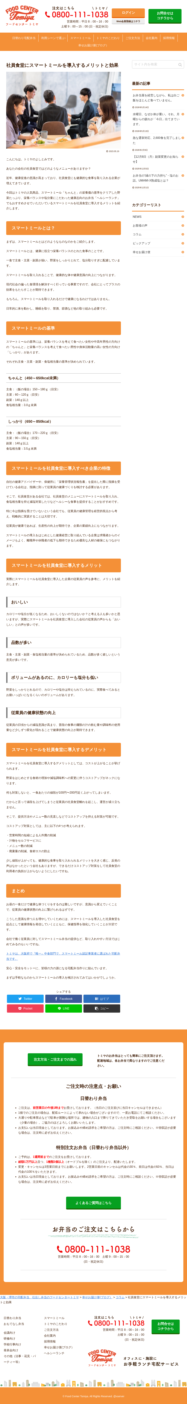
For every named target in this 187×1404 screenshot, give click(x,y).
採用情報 (50, 1341)
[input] (158, 64)
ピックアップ (141, 243)
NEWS (137, 216)
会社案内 (50, 1335)
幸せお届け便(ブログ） (59, 1347)
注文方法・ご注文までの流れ (55, 1059)
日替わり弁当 (12, 1318)
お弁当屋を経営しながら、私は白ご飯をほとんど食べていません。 (156, 98)
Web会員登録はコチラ (128, 21)
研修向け (9, 1338)
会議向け (9, 1332)
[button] (180, 64)
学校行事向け (12, 1344)
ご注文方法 (51, 1329)
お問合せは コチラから (165, 15)
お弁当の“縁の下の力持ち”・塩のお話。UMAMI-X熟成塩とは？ (156, 178)
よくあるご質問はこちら (93, 1203)
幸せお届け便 (141, 252)
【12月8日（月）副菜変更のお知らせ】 (156, 159)
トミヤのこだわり (55, 1323)
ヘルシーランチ (54, 1353)
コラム (137, 234)
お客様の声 (140, 225)
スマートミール (54, 1318)
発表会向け (11, 1350)
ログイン (128, 12)
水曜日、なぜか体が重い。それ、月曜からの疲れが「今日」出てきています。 (156, 119)
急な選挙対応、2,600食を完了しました (157, 140)
